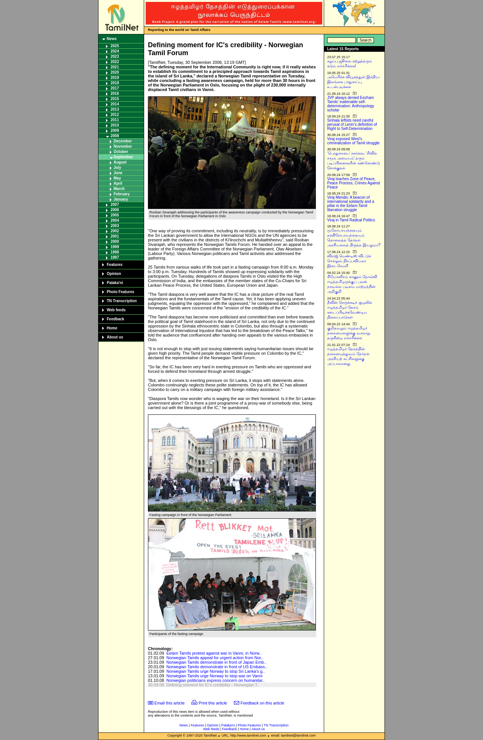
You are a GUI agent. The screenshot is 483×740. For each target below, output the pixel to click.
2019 (115, 78)
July (117, 167)
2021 (115, 67)
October (121, 152)
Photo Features (120, 292)
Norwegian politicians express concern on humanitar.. (215, 680)
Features (115, 265)
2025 (115, 46)
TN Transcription (122, 301)
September (123, 157)
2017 (115, 88)
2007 (115, 204)
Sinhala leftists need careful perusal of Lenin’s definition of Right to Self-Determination (352, 124)
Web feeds (116, 310)
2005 (115, 215)
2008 (115, 136)
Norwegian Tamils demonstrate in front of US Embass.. (216, 666)
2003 (115, 226)
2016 (115, 93)
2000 (115, 241)
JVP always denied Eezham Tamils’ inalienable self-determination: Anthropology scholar (350, 104)
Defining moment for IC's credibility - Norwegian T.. (212, 685)
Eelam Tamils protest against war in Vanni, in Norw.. (213, 653)
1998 (115, 252)
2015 (115, 99)
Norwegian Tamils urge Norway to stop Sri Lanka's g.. (215, 671)
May (117, 178)
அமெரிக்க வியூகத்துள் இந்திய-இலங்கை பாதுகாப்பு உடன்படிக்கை (353, 82)
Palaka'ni (115, 283)
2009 (115, 130)
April (118, 183)
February (122, 194)
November (123, 146)
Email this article (169, 703)
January (121, 199)
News (112, 39)
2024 (115, 51)
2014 (115, 104)
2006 (115, 210)
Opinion (114, 274)
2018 (115, 83)
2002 (115, 231)
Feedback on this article (262, 703)
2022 (115, 62)
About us (115, 337)
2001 (115, 236)
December (123, 141)
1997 (115, 257)
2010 (115, 125)
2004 (115, 220)
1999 (115, 247)
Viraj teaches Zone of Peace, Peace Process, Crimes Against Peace (353, 183)
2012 (115, 115)
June (118, 173)
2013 (115, 109)
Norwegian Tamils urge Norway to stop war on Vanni (214, 676)
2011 (115, 120)
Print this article (213, 703)
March (119, 189)
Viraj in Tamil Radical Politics (351, 220)
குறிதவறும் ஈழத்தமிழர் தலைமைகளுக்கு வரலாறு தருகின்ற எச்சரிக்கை (348, 333)
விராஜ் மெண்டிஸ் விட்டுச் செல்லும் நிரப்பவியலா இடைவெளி (349, 261)
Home (112, 328)
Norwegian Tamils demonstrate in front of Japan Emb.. (216, 662)
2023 (115, 56)
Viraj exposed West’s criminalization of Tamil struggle (353, 141)
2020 (115, 72)
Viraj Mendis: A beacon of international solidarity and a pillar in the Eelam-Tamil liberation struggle (350, 203)
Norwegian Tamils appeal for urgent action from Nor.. (214, 657)
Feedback (115, 319)
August (120, 162)
